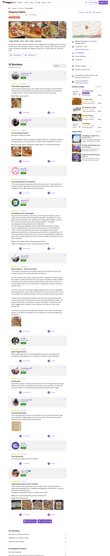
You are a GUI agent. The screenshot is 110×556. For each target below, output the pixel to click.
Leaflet (75, 36)
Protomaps (80, 36)
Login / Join (103, 3)
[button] (86, 28)
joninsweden (25, 400)
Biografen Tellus (90, 107)
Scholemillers (25, 368)
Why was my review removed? (37, 534)
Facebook (78, 60)
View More (98, 87)
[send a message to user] (31, 73)
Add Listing (93, 3)
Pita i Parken (89, 116)
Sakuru (20, 67)
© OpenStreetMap (88, 36)
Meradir (23, 256)
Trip (88, 12)
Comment (24, 112)
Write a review (85, 93)
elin (22, 444)
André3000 (25, 120)
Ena (22, 339)
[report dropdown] (64, 73)
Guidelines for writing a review (37, 538)
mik (96, 75)
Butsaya (87, 124)
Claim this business (37, 552)
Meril (22, 169)
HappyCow (85, 156)
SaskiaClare (25, 73)
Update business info (82, 77)
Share (51, 112)
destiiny (23, 200)
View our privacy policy (37, 542)
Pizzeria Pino (89, 91)
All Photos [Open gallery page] (58, 36)
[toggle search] (86, 2)
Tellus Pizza (89, 99)
